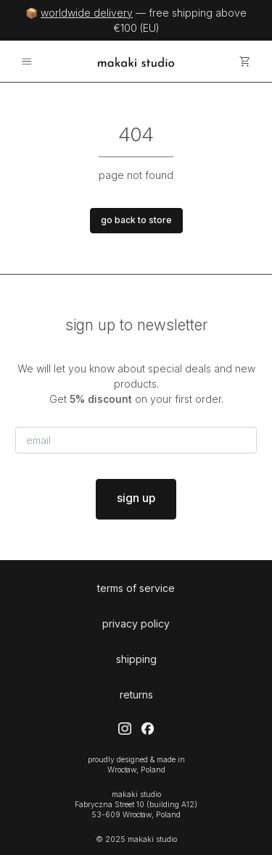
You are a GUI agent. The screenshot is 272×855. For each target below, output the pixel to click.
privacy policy (136, 623)
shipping (136, 659)
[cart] (245, 62)
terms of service (136, 588)
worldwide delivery (87, 13)
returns (136, 694)
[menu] (26, 62)
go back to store (136, 219)
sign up (136, 498)
